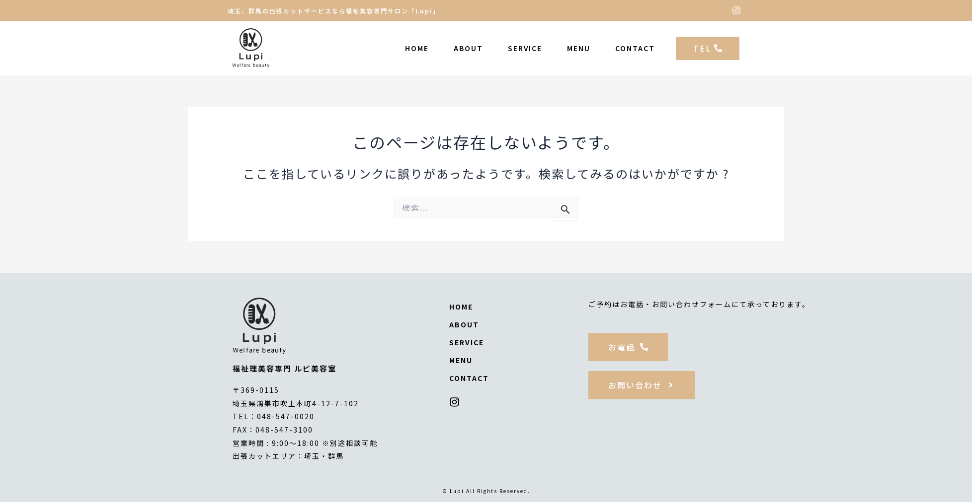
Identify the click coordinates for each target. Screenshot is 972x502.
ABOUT (468, 48)
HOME (417, 48)
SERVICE (525, 48)
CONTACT (635, 48)
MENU (578, 48)
